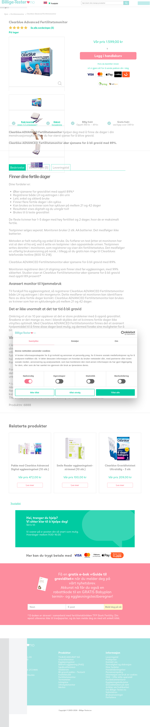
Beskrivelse (23, 172)
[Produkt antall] (112, 53)
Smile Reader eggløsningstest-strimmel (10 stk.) (79, 473)
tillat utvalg (75, 392)
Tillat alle (115, 392)
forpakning (63, 127)
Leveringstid (74, 172)
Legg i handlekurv (113, 60)
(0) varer (137, 7)
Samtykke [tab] (34, 341)
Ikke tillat (34, 392)
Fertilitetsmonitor (27, 18)
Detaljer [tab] (75, 341)
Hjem (15, 18)
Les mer (34, 489)
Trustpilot (20, 508)
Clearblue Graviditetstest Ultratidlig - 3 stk (125, 471)
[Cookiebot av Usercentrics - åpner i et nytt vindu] (123, 333)
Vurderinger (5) (48, 172)
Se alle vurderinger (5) (48, 31)
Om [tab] (116, 341)
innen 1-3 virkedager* (33, 127)
